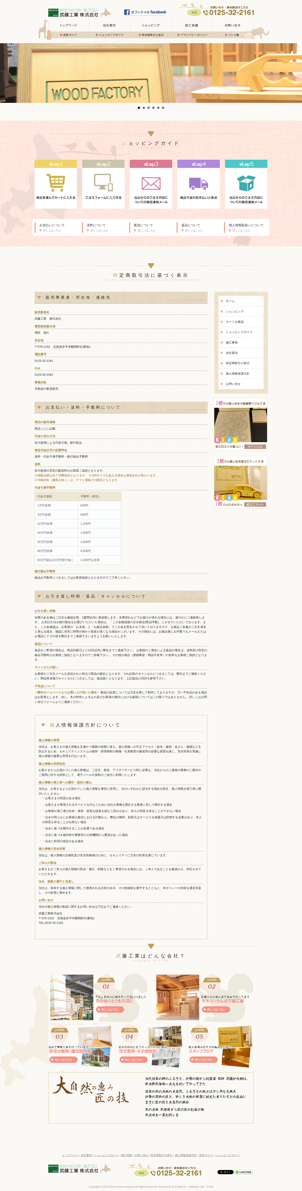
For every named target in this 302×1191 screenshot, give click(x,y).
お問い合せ (233, 25)
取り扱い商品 (151, 25)
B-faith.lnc (180, 1186)
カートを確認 (235, 321)
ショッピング (235, 311)
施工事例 (232, 342)
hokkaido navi (196, 1186)
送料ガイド (68, 34)
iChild (210, 1186)
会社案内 (232, 352)
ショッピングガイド (109, 34)
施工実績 (192, 25)
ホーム (230, 301)
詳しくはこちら (52, 230)
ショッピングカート (106, 1155)
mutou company (125, 1186)
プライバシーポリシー (192, 34)
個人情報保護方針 (238, 373)
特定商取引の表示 (151, 34)
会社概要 (109, 25)
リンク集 (233, 34)
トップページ (68, 25)
